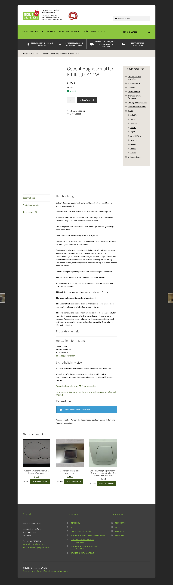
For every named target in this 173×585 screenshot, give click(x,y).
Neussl (133, 148)
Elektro (49, 31)
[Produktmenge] (71, 100)
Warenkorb (120, 531)
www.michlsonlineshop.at (34, 544)
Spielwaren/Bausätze (31, 31)
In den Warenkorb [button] (40, 481)
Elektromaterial (134, 92)
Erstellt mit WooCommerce (56, 571)
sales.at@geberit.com (65, 355)
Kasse (117, 527)
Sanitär (85, 31)
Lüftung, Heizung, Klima (68, 31)
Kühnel (133, 153)
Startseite (29, 53)
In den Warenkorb (87, 100)
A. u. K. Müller (136, 136)
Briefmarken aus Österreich (134, 97)
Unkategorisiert (134, 157)
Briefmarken (96, 31)
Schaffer (133, 115)
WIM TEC (134, 140)
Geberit (45, 53)
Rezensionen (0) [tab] (30, 212)
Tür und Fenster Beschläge (134, 77)
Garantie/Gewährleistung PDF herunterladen (76, 386)
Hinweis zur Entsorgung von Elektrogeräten (83, 547)
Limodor (133, 123)
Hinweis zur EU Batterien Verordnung (88, 535)
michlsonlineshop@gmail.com (36, 547)
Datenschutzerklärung (81, 531)
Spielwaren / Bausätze (137, 107)
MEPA (132, 132)
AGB (72, 527)
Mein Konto (120, 523)
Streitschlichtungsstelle (82, 553)
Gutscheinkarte (134, 83)
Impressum (75, 523)
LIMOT (133, 128)
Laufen (133, 119)
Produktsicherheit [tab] (31, 205)
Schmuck (131, 87)
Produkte (119, 535)
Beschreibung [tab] (29, 198)
